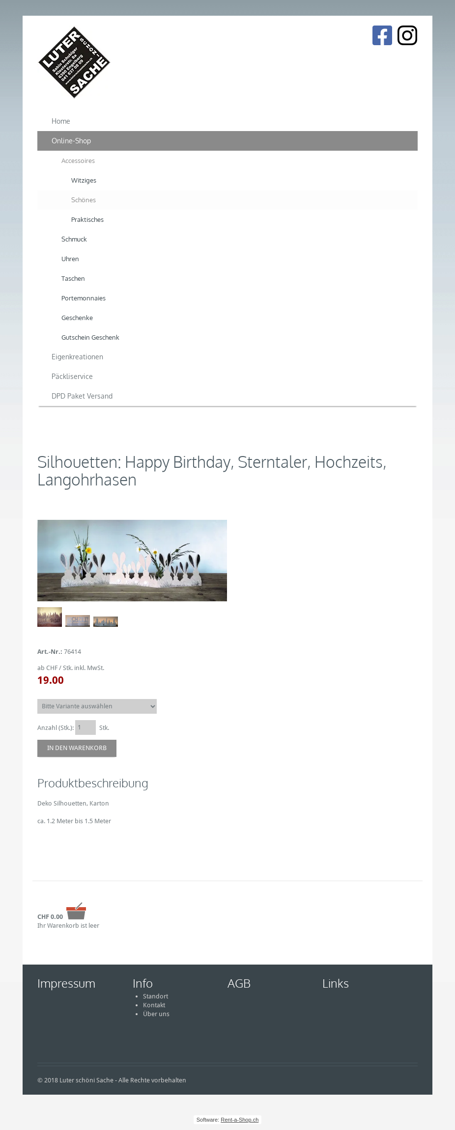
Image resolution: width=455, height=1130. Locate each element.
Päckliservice (72, 376)
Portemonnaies (83, 298)
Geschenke (77, 318)
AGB (239, 983)
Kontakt (154, 1005)
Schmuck (74, 239)
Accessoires (78, 160)
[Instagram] (407, 35)
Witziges (83, 180)
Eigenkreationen (77, 356)
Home (61, 121)
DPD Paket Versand (82, 396)
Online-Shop (71, 140)
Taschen (73, 278)
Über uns (156, 1014)
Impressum (66, 983)
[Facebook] (382, 35)
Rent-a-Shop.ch (239, 1120)
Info (143, 983)
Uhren (70, 259)
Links (335, 983)
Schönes (83, 200)
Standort (155, 996)
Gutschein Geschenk (90, 337)
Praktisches (87, 219)
